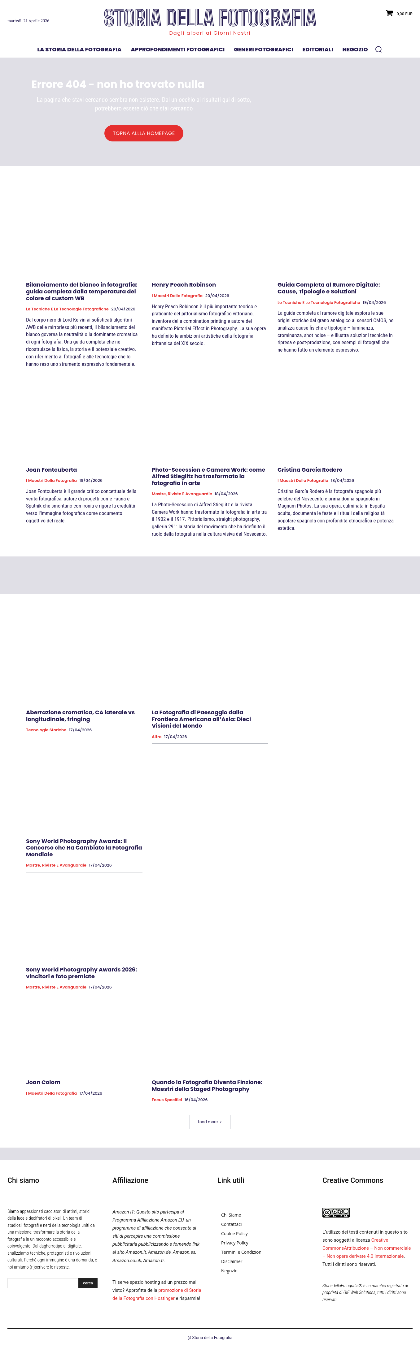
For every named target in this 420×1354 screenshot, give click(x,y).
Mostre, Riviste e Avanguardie (182, 497)
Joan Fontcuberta (51, 473)
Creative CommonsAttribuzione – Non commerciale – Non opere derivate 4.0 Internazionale (366, 1251)
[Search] (88, 1287)
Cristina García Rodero (310, 473)
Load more (210, 1125)
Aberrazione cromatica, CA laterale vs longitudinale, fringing (80, 719)
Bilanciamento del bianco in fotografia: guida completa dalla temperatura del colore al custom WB (82, 294)
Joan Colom (43, 1085)
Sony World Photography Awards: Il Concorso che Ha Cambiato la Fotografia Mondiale (84, 851)
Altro (157, 740)
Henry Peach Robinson (184, 288)
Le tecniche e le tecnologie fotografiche (67, 312)
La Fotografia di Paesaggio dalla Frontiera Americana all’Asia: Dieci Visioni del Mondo (201, 722)
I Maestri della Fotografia (177, 299)
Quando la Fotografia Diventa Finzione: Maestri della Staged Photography (207, 1089)
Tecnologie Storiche (46, 733)
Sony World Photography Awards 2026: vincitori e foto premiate (81, 976)
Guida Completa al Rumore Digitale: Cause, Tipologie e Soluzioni (329, 291)
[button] (378, 49)
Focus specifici (167, 1103)
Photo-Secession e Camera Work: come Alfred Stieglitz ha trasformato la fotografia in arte (208, 479)
